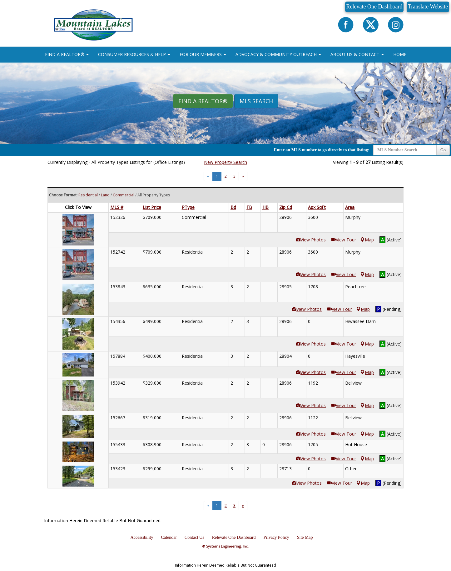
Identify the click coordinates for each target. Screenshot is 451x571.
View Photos (311, 240)
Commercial (123, 195)
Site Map (305, 537)
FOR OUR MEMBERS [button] (203, 54)
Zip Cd (285, 207)
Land (105, 195)
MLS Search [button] (256, 101)
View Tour (343, 240)
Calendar (169, 537)
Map (367, 240)
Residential (88, 195)
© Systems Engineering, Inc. (225, 546)
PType (188, 207)
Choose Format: (63, 195)
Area (349, 207)
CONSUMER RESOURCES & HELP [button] (134, 54)
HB (265, 207)
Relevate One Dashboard (374, 6)
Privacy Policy (276, 537)
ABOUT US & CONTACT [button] (357, 54)
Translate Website (428, 6)
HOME (399, 54)
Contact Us (194, 537)
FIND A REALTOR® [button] (67, 54)
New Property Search (225, 162)
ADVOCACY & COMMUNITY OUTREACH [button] (278, 54)
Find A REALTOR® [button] (202, 101)
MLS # (116, 207)
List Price (152, 207)
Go (443, 150)
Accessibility (141, 537)
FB (249, 207)
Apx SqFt (317, 207)
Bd (233, 207)
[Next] (243, 176)
